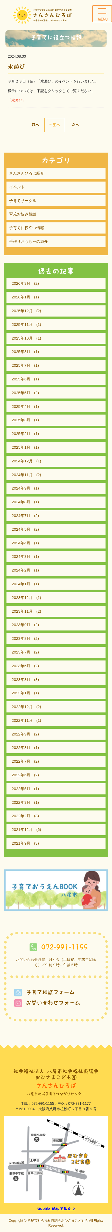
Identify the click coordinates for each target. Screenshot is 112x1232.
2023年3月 (21, 679)
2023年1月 (21, 693)
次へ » (77, 124)
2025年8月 (21, 351)
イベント (17, 187)
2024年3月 (21, 556)
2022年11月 (22, 720)
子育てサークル (22, 200)
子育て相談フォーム (44, 992)
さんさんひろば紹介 (26, 173)
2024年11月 (22, 474)
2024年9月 (21, 488)
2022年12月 (22, 706)
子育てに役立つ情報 (26, 228)
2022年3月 (21, 802)
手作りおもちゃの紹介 (28, 241)
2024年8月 (21, 502)
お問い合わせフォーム (47, 1002)
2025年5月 (21, 392)
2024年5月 (21, 529)
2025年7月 (21, 365)
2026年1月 (21, 297)
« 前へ (33, 124)
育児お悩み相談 (22, 214)
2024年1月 (21, 584)
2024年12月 (22, 461)
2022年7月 (21, 761)
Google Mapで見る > (56, 1208)
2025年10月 (22, 338)
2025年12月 (22, 311)
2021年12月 (22, 829)
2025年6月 (21, 379)
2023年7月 (21, 652)
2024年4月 (21, 543)
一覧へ (54, 125)
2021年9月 (21, 843)
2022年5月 (21, 788)
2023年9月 (21, 624)
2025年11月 (22, 324)
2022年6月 (21, 775)
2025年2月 (21, 433)
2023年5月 (21, 666)
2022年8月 (21, 747)
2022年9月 (21, 734)
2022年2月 (21, 816)
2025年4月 (21, 406)
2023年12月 (22, 597)
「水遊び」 (17, 100)
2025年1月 (21, 447)
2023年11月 (22, 611)
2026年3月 (21, 283)
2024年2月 (21, 570)
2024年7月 (21, 515)
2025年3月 (21, 420)
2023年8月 (21, 638)
